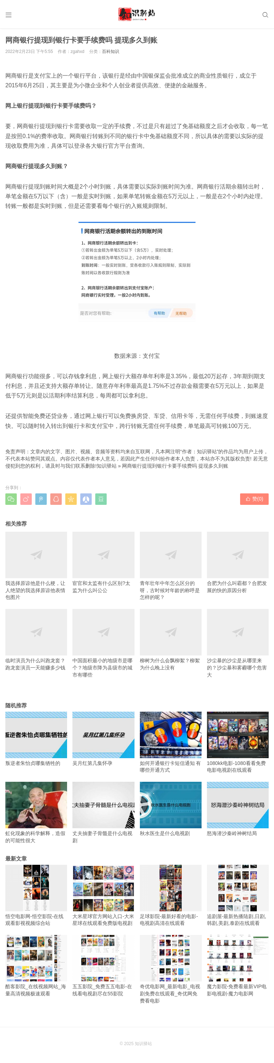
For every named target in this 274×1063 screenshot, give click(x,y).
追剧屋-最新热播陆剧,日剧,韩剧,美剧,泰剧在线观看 (238, 895)
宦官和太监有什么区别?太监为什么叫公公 (103, 562)
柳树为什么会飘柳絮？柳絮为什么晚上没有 (171, 640)
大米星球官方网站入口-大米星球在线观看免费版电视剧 (103, 895)
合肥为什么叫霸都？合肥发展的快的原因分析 (238, 562)
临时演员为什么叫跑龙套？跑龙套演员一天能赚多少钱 (36, 640)
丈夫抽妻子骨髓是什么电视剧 (103, 812)
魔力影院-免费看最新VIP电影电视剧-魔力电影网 (238, 965)
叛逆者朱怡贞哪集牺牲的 (36, 739)
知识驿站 (107, 466)
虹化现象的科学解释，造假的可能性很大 (36, 812)
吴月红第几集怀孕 (103, 739)
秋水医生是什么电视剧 (171, 809)
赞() (254, 499)
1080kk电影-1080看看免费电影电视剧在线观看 (238, 742)
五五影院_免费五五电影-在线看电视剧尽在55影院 (103, 965)
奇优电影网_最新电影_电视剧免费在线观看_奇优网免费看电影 (171, 969)
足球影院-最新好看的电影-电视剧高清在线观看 (171, 895)
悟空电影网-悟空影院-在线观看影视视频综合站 (36, 895)
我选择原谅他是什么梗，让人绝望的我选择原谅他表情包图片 (36, 566)
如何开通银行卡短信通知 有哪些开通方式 (171, 742)
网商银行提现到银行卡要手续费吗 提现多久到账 (175, 466)
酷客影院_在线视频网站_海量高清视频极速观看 (36, 965)
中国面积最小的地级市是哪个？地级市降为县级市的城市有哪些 (103, 643)
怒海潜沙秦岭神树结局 (238, 809)
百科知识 (110, 51)
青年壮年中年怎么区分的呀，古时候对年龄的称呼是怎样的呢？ (171, 566)
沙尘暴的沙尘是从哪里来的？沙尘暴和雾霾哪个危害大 (238, 643)
